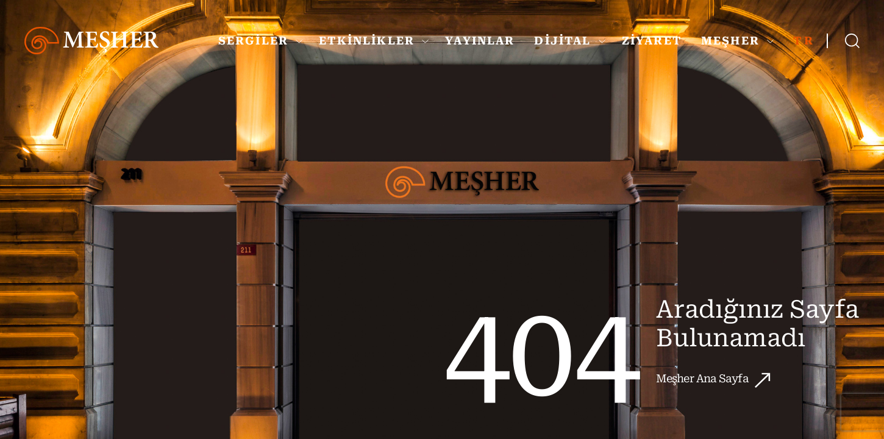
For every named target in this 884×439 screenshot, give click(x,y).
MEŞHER (737, 40)
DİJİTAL (569, 40)
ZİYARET (652, 40)
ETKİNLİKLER (374, 40)
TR (804, 40)
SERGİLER (260, 40)
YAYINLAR (480, 40)
